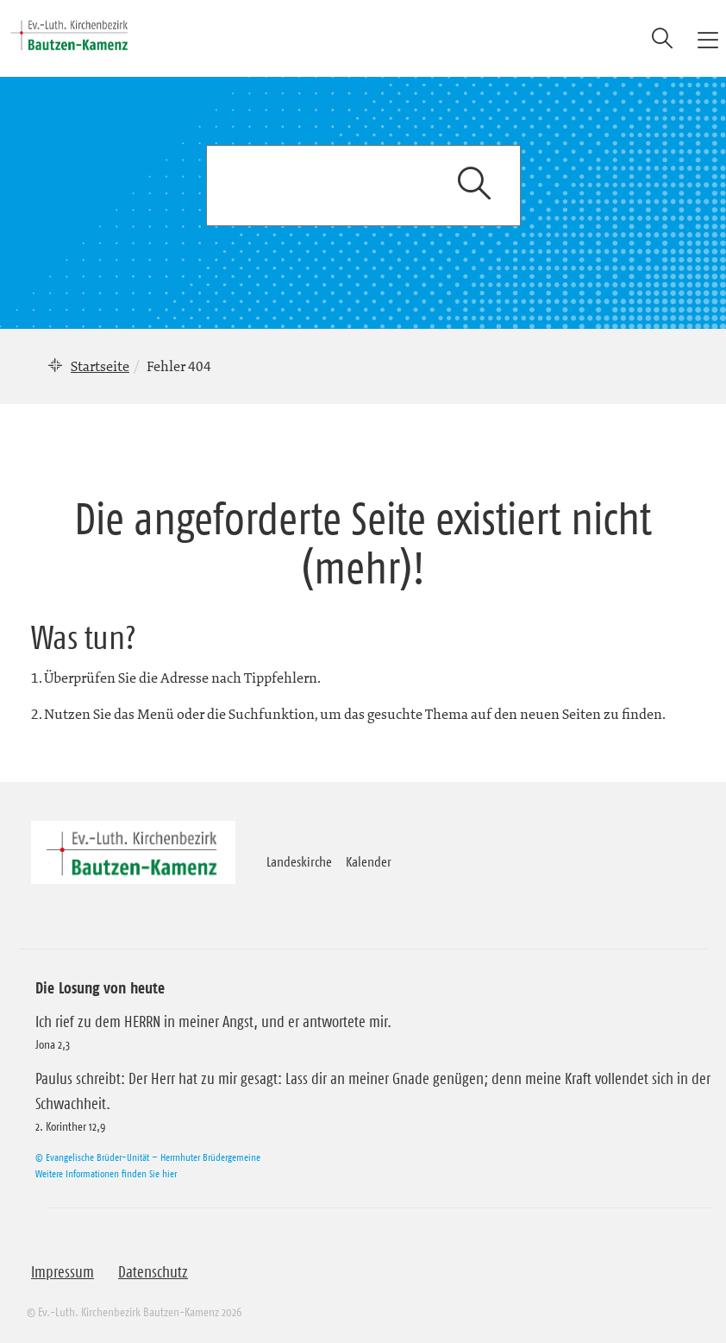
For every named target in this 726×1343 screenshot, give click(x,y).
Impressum (62, 1272)
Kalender (368, 861)
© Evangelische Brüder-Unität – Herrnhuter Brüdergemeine (147, 1157)
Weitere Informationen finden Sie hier (106, 1173)
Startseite (100, 365)
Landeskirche (299, 861)
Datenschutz (153, 1272)
